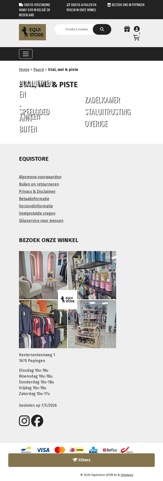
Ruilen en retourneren (39, 184)
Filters (81, 460)
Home (24, 69)
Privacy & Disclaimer (37, 191)
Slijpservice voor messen (41, 220)
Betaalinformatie (34, 198)
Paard (38, 69)
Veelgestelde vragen (37, 213)
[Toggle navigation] (26, 54)
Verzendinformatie (36, 206)
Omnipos (127, 475)
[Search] (78, 29)
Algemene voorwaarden (40, 177)
